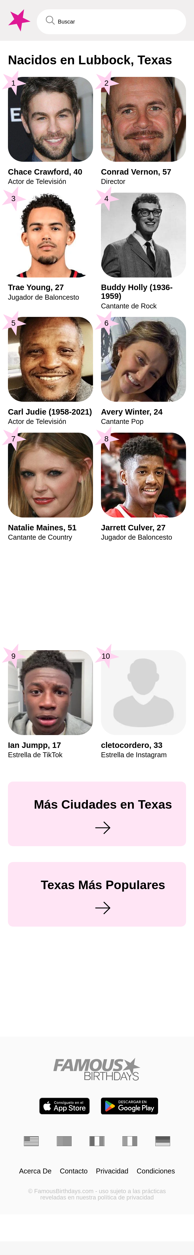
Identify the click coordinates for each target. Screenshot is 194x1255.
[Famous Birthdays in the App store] (64, 1106)
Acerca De (35, 1171)
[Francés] (96, 1141)
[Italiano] (129, 1141)
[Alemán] (162, 1141)
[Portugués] (64, 1141)
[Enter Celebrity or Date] (111, 21)
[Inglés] (31, 1141)
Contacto (74, 1171)
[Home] (97, 1069)
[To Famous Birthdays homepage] (18, 20)
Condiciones (156, 1171)
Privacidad (112, 1171)
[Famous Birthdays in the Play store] (129, 1106)
